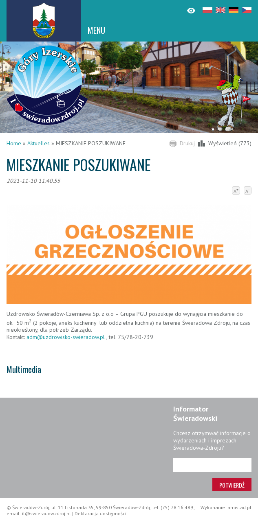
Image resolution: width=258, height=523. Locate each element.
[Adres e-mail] (212, 464)
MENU (96, 30)
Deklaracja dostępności (100, 513)
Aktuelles (38, 143)
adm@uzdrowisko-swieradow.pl (65, 337)
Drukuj (187, 143)
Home (14, 143)
